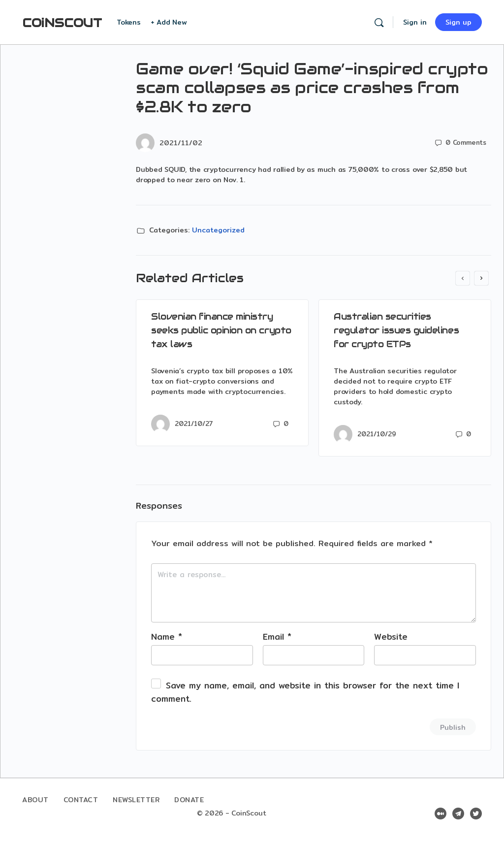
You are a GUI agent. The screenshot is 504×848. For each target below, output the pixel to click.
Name (166, 636)
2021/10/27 (194, 423)
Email (277, 636)
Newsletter (136, 799)
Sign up (458, 22)
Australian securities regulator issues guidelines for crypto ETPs (396, 330)
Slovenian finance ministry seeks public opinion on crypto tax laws (221, 330)
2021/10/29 (376, 434)
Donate (189, 799)
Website (391, 636)
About (35, 799)
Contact (80, 799)
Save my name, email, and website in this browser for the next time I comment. (305, 692)
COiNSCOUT (62, 23)
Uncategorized (218, 230)
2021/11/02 (180, 142)
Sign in (415, 22)
